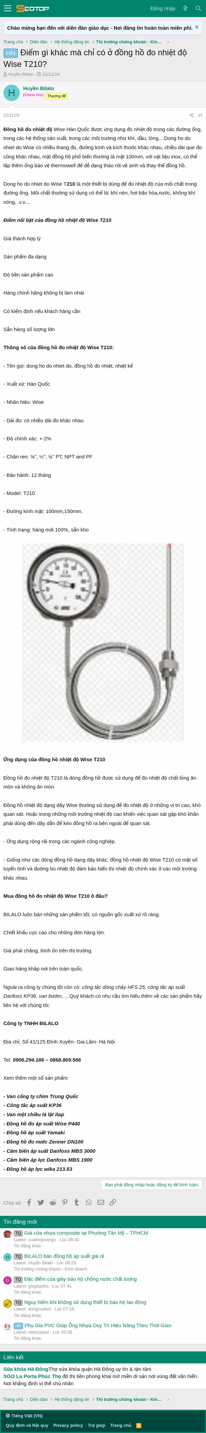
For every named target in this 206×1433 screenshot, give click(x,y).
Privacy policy (68, 1425)
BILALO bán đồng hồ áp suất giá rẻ (59, 1256)
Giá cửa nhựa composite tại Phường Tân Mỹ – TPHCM (81, 1233)
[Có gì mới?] (185, 8)
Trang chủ (120, 1425)
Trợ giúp (96, 1425)
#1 (200, 115)
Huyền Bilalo (21, 74)
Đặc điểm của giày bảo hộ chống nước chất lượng (75, 1279)
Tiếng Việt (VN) (24, 1415)
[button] (7, 8)
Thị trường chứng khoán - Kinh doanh (50, 1269)
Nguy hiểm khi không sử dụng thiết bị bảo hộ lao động (80, 1302)
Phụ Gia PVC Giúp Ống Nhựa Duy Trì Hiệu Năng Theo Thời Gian (92, 1325)
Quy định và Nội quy (27, 1425)
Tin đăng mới (20, 1222)
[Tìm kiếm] (198, 8)
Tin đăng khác (27, 1245)
